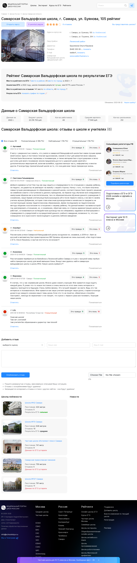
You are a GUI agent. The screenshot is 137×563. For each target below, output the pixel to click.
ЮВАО (38, 543)
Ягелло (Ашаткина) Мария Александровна (123, 160)
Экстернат (42, 5)
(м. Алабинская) (99, 32)
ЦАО (37, 550)
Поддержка (109, 507)
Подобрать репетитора (120, 183)
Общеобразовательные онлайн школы (90, 532)
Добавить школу (111, 510)
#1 (11, 310)
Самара (61, 539)
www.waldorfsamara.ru (79, 56)
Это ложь (94, 147)
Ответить (14, 170)
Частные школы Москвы (87, 520)
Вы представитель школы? (124, 24)
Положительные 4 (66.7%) (32, 141)
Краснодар (62, 515)
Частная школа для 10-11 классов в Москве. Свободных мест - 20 (66, 560)
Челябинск (62, 536)
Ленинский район (77, 41)
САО (37, 533)
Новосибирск (63, 519)
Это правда (78, 147)
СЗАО (38, 547)
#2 (11, 276)
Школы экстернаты (88, 528)
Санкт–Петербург (65, 512)
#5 (11, 178)
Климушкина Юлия (120, 148)
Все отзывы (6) (10, 141)
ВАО (37, 530)
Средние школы (42, 512)
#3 (11, 252)
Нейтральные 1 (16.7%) (58, 141)
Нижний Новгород (66, 529)
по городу (61, 89)
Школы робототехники (90, 549)
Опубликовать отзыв (15, 375)
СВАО (38, 526)
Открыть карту (13, 24)
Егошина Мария (119, 171)
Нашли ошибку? (130, 102)
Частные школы (42, 515)
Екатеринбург (63, 522)
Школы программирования (89, 544)
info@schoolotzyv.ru (9, 534)
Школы (33, 5)
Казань (61, 525)
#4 (11, 228)
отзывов (67, 24)
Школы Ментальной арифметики (89, 554)
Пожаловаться (95, 170)
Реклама (107, 528)
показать (87, 49)
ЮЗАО (38, 523)
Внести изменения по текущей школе (116, 515)
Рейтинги (67, 5)
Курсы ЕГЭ (85, 515)
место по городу (55, 81)
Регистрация (109, 520)
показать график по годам (33, 93)
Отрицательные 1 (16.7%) (83, 141)
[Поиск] (113, 5)
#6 (11, 146)
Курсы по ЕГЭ (55, 5)
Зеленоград (40, 554)
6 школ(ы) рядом (35, 24)
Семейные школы (88, 525)
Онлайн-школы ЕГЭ (89, 512)
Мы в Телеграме (9, 538)
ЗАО (37, 540)
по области (48, 89)
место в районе (38, 81)
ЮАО (38, 537)
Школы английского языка (89, 538)
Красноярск (63, 532)
